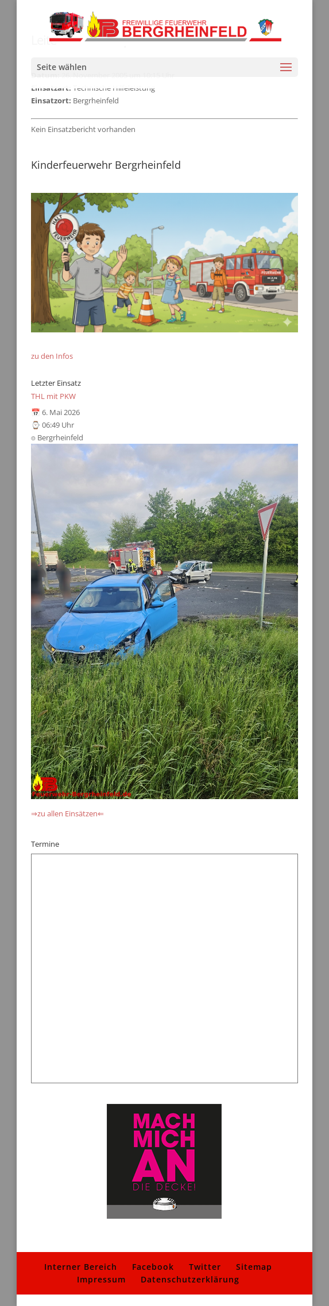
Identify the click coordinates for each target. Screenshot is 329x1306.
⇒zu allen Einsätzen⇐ (67, 813)
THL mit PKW (53, 396)
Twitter (205, 1266)
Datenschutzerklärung (190, 1279)
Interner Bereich (80, 1266)
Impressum (101, 1279)
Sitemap (254, 1266)
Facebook (153, 1266)
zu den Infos (52, 356)
